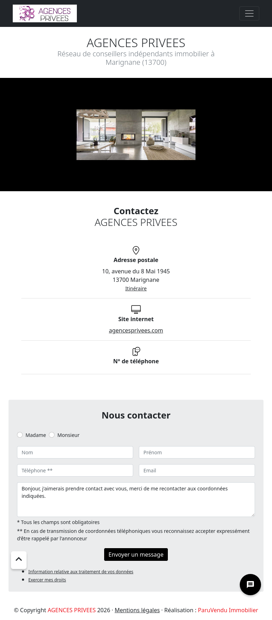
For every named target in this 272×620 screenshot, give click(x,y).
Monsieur (68, 435)
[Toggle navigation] (249, 13)
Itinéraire (136, 288)
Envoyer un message (135, 554)
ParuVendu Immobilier (228, 610)
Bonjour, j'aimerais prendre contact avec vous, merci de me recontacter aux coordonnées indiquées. (136, 499)
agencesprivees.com (136, 330)
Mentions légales (137, 610)
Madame (36, 435)
